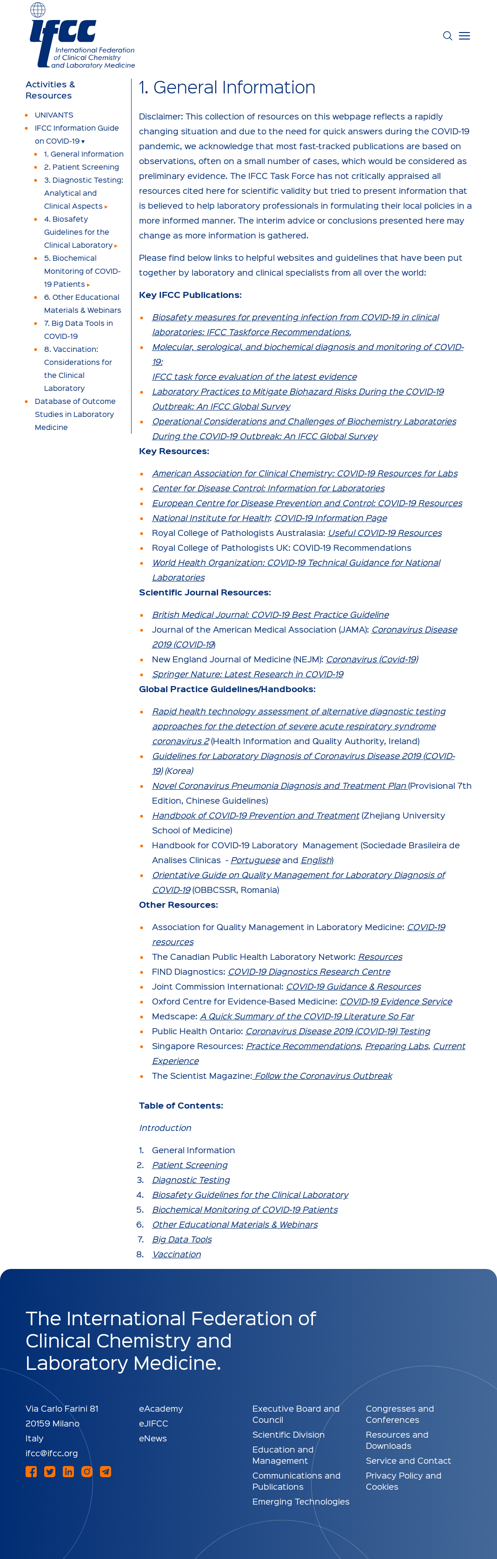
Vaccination (176, 1254)
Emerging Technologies (301, 1501)
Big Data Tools (182, 1239)
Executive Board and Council (296, 1413)
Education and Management (283, 1454)
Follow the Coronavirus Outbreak (322, 1075)
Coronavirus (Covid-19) (371, 659)
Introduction (165, 1127)
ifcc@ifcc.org (52, 1453)
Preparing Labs (396, 1045)
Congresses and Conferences (400, 1413)
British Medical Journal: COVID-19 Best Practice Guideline (270, 614)
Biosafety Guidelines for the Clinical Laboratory (250, 1194)
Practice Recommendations (303, 1045)
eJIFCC (153, 1423)
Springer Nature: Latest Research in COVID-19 (247, 674)
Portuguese (255, 859)
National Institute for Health (211, 517)
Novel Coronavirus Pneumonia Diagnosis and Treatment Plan (280, 785)
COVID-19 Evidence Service (396, 1001)
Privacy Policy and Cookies (404, 1480)
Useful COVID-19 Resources (385, 532)
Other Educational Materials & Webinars (235, 1224)
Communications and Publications (296, 1480)
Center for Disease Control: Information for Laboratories (268, 488)
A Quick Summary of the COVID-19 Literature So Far (307, 1016)
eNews (153, 1438)
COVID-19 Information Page (330, 517)
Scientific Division (288, 1434)
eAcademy (161, 1408)
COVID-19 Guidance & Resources (353, 986)
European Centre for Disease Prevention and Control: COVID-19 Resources (307, 503)
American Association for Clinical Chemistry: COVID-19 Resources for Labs (304, 473)
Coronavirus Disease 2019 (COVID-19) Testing (337, 1031)
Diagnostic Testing (191, 1179)
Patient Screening (189, 1164)
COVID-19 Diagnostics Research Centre (309, 971)
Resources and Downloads (397, 1439)
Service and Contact (408, 1460)
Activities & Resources (50, 90)
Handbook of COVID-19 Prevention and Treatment (255, 815)
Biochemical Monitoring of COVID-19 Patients (245, 1209)
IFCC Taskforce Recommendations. (278, 331)
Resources (380, 956)
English (316, 859)
